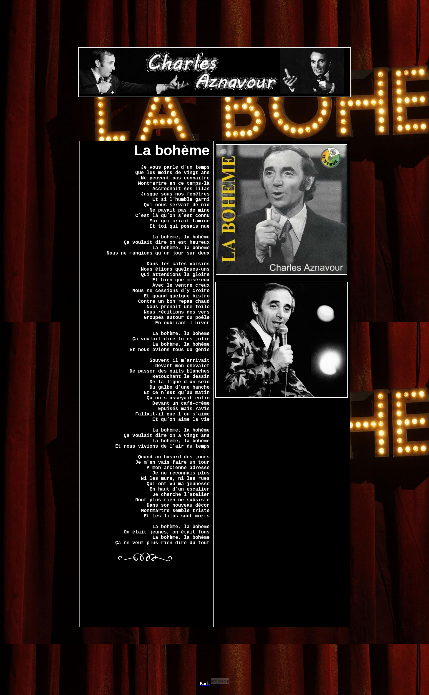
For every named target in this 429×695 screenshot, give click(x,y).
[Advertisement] (214, 72)
